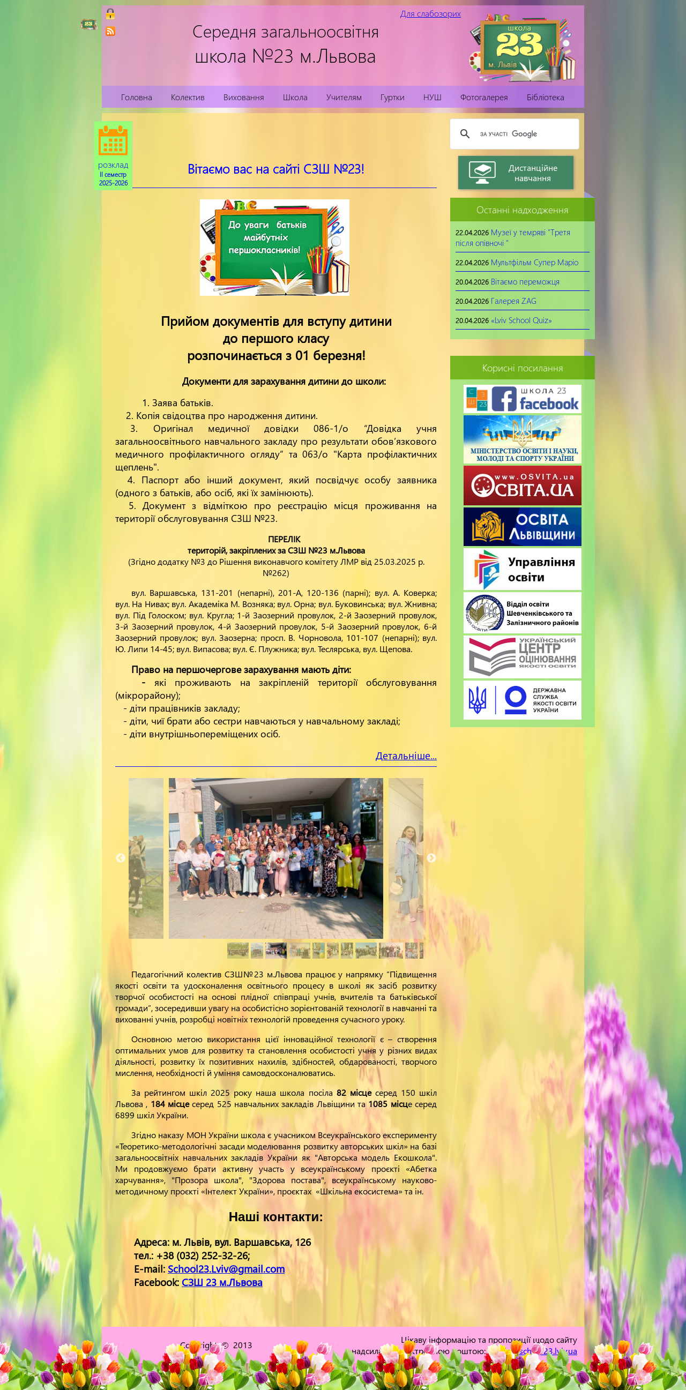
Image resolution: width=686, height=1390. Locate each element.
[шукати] (513, 134)
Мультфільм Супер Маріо (534, 262)
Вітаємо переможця (525, 281)
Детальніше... (406, 755)
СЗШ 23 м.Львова (222, 1282)
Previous (120, 858)
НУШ (432, 96)
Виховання (243, 96)
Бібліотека (545, 96)
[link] (110, 31)
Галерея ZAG (513, 300)
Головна (136, 96)
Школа (295, 96)
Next (431, 858)
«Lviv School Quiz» (521, 320)
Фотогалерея (484, 96)
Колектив (188, 96)
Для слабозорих (430, 13)
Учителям (344, 96)
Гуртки (393, 96)
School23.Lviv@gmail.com (226, 1268)
